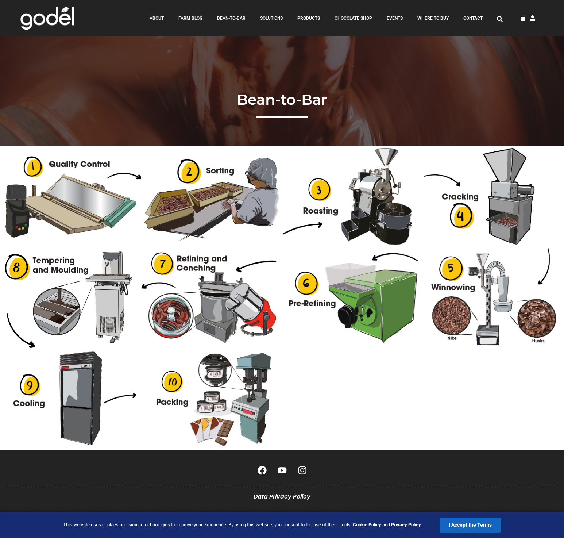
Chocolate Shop (353, 18)
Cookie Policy (367, 524)
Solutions (271, 18)
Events (395, 18)
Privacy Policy (406, 524)
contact (473, 18)
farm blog (190, 18)
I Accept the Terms (470, 525)
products (308, 18)
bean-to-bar (231, 18)
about (157, 18)
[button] (499, 19)
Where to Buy (433, 18)
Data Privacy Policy (282, 496)
